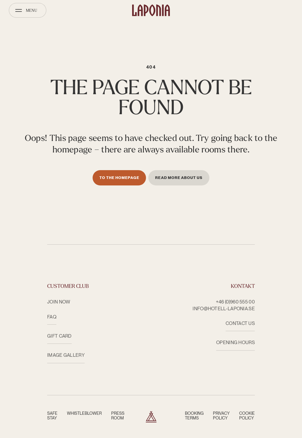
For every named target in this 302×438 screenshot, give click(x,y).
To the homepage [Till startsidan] (119, 177)
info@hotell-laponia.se (224, 308)
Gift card (59, 336)
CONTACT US (240, 323)
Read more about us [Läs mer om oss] (179, 177)
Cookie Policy (247, 415)
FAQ (51, 317)
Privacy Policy (221, 415)
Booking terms (194, 415)
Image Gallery (66, 355)
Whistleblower (84, 413)
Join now (58, 302)
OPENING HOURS (235, 342)
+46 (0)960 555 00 (235, 302)
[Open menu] (27, 10)
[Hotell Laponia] (151, 10)
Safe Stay (52, 415)
